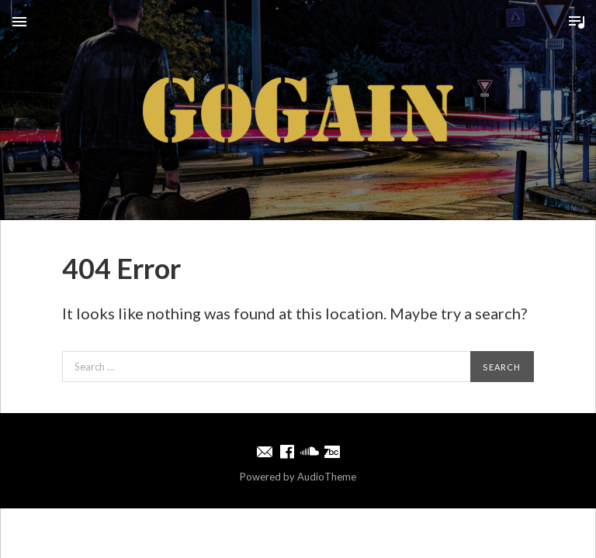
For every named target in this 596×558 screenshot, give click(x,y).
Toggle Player (576, 21)
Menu (19, 21)
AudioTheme (326, 476)
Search (502, 367)
